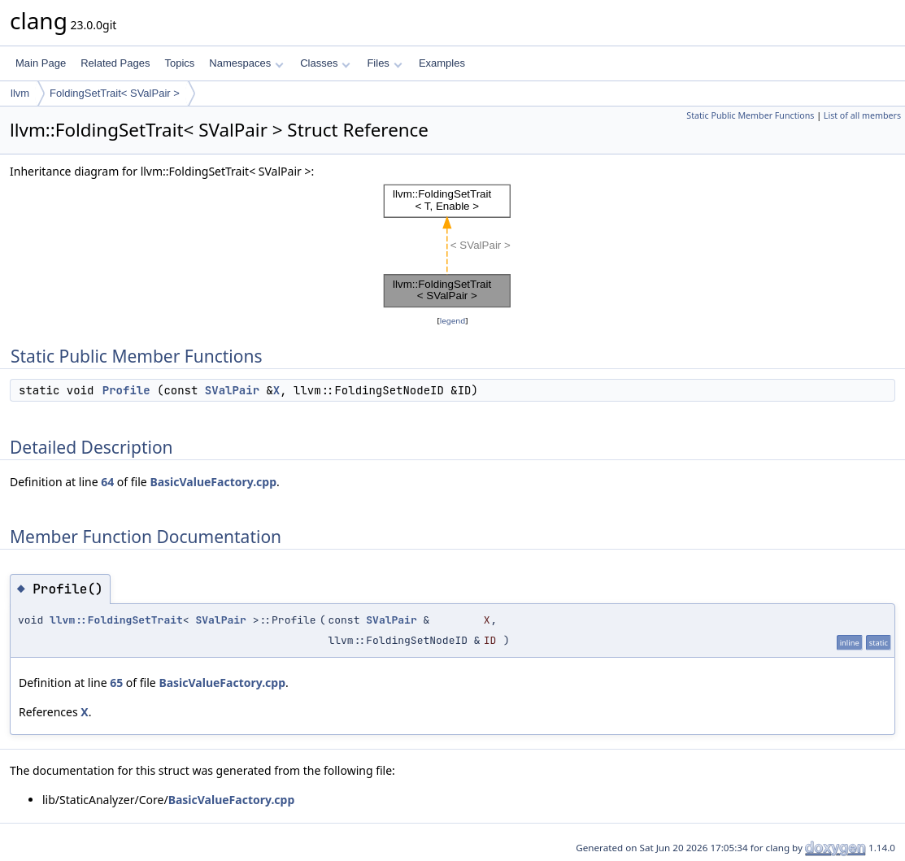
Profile (126, 390)
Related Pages (115, 63)
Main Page (40, 63)
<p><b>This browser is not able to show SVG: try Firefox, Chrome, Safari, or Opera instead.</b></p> (452, 246)
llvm (20, 93)
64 (107, 481)
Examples (442, 63)
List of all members (862, 115)
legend (453, 320)
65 (116, 682)
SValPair (232, 390)
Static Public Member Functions (750, 115)
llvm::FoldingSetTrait (116, 620)
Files (384, 63)
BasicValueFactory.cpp (213, 481)
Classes (325, 63)
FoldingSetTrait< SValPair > (115, 93)
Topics (179, 63)
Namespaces (246, 63)
